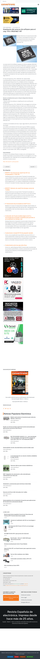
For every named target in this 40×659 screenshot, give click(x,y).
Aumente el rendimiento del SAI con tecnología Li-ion (23, 521)
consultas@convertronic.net (23, 585)
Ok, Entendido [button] (10, 652)
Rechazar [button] (16, 652)
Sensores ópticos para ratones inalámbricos (22, 465)
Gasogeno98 (26, 583)
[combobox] (8, 1)
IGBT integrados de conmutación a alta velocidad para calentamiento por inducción (16, 475)
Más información (30, 652)
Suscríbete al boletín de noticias (11, 597)
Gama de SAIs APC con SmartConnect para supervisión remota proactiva (20, 549)
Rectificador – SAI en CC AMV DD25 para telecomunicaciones (21, 538)
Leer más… (13, 422)
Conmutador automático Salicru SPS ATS (21, 558)
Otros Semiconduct (7, 27)
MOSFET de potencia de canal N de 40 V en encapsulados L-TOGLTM (17, 173)
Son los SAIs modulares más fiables (20, 554)
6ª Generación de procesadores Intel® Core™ (18, 203)
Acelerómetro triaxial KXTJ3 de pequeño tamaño (19, 233)
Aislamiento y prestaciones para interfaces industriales (17, 483)
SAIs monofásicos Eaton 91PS (11, 565)
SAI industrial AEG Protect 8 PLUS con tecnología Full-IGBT (21, 526)
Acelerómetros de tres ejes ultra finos (16, 245)
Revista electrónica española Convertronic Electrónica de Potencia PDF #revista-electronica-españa (18, 515)
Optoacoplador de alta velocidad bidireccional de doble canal (18, 447)
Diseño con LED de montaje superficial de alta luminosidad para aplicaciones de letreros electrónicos (19, 427)
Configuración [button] (22, 652)
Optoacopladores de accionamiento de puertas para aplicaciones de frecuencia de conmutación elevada (19, 501)
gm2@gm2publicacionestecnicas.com (11, 585)
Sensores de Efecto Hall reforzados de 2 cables (15, 492)
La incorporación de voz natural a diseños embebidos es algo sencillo (24, 456)
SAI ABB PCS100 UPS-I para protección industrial (16, 533)
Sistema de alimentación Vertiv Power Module (15, 544)
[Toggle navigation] (38, 5)
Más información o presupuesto (11, 161)
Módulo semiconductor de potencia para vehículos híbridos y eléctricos (23, 418)
